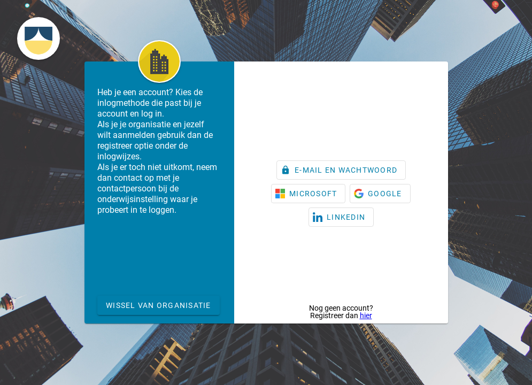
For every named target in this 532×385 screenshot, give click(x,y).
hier (366, 315)
